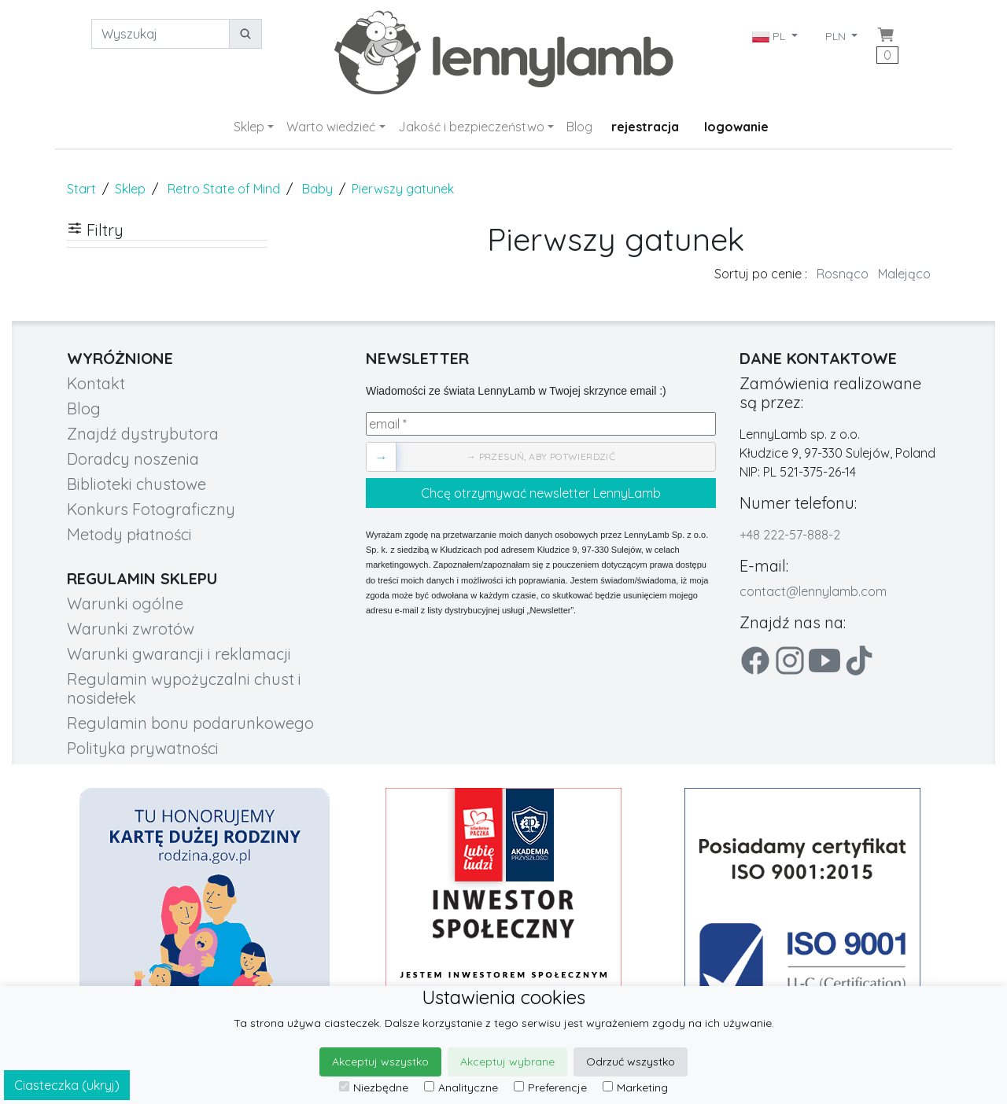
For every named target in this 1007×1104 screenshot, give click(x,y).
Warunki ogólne (125, 603)
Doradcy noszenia (133, 459)
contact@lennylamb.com (813, 591)
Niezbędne (373, 1087)
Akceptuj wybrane (507, 1061)
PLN (837, 36)
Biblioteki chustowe (136, 484)
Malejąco (904, 274)
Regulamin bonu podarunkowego (190, 723)
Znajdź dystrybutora (143, 433)
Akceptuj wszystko (380, 1061)
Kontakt (96, 383)
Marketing (635, 1087)
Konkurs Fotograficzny (151, 509)
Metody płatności (129, 534)
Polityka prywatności (143, 748)
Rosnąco (843, 274)
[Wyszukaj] (160, 34)
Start (81, 189)
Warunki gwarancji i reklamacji (179, 654)
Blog (579, 126)
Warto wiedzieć (330, 126)
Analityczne (461, 1087)
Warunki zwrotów (130, 628)
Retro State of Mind (224, 189)
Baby (317, 189)
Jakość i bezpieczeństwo (471, 126)
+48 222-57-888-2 (790, 535)
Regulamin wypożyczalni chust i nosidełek (184, 688)
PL (770, 36)
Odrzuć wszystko (630, 1061)
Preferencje (550, 1087)
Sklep (249, 126)
